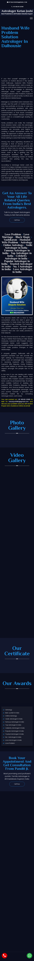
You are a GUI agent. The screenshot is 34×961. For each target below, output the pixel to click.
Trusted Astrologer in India (14, 734)
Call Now (17, 220)
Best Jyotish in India (12, 713)
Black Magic (23, 237)
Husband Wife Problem (16, 241)
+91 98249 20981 (17, 6)
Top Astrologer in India (13, 725)
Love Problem (13, 234)
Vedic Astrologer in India (19, 246)
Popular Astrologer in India (14, 731)
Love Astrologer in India (22, 270)
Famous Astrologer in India (14, 722)
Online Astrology (13, 245)
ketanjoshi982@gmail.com (17, 2)
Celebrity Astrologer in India (16, 257)
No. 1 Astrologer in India (13, 737)
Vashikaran (10, 240)
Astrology (26, 243)
